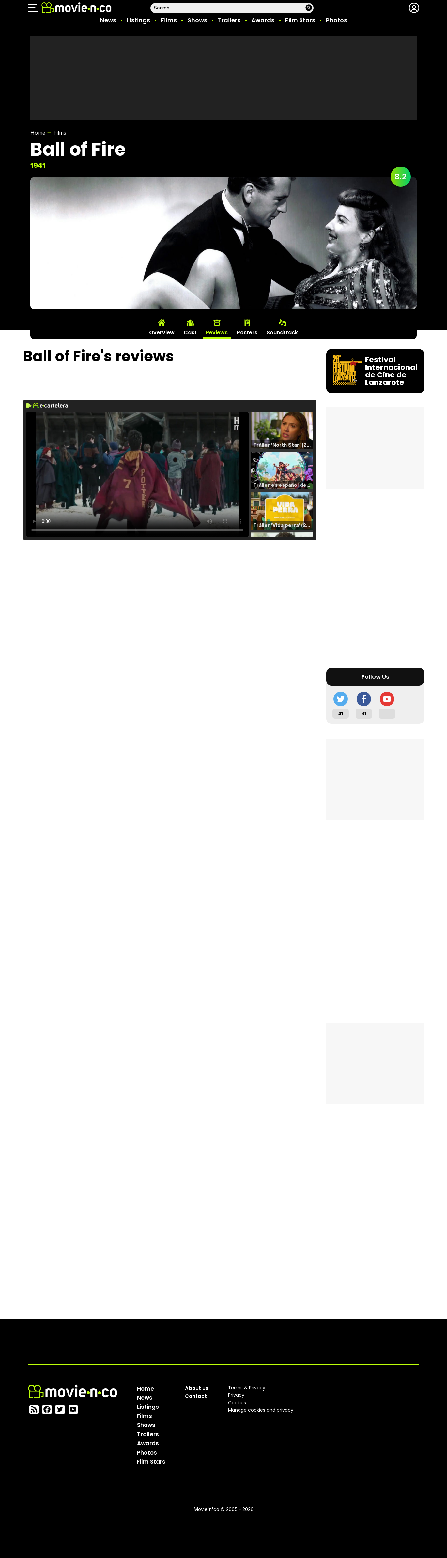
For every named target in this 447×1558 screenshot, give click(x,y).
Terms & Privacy (246, 1387)
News (108, 20)
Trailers (229, 20)
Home (37, 132)
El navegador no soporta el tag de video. (137, 474)
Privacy (236, 1395)
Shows (197, 20)
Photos (336, 20)
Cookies (237, 1402)
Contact (196, 1396)
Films (169, 20)
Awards (262, 20)
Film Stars (300, 20)
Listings (138, 20)
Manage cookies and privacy (260, 1410)
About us (196, 1388)
